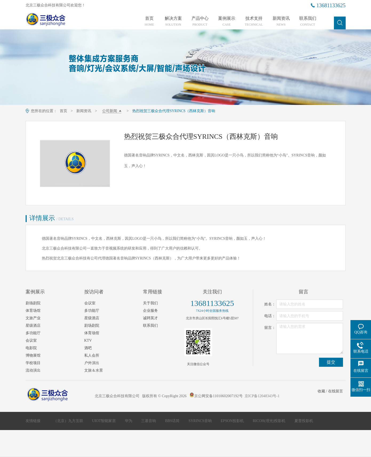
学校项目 (33, 363)
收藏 (321, 391)
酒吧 (88, 348)
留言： (270, 328)
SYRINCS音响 (201, 421)
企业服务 (150, 311)
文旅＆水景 (93, 370)
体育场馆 (33, 311)
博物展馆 (33, 355)
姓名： (270, 304)
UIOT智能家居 (104, 421)
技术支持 (254, 21)
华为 (129, 421)
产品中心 (200, 21)
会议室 (31, 340)
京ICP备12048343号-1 (262, 396)
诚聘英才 (150, 318)
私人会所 (91, 355)
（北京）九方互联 (68, 421)
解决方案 (173, 21)
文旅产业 (33, 318)
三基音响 (149, 421)
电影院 (31, 348)
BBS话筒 (173, 421)
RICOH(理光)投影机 (269, 421)
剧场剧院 (33, 303)
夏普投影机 (303, 421)
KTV (88, 340)
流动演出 (33, 370)
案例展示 (226, 21)
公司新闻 (109, 111)
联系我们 (307, 21)
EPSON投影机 (233, 421)
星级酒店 (33, 326)
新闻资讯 (281, 21)
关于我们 (150, 303)
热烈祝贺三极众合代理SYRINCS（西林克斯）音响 (173, 111)
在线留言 (335, 391)
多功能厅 (33, 333)
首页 (149, 21)
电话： (270, 316)
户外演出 (91, 363)
